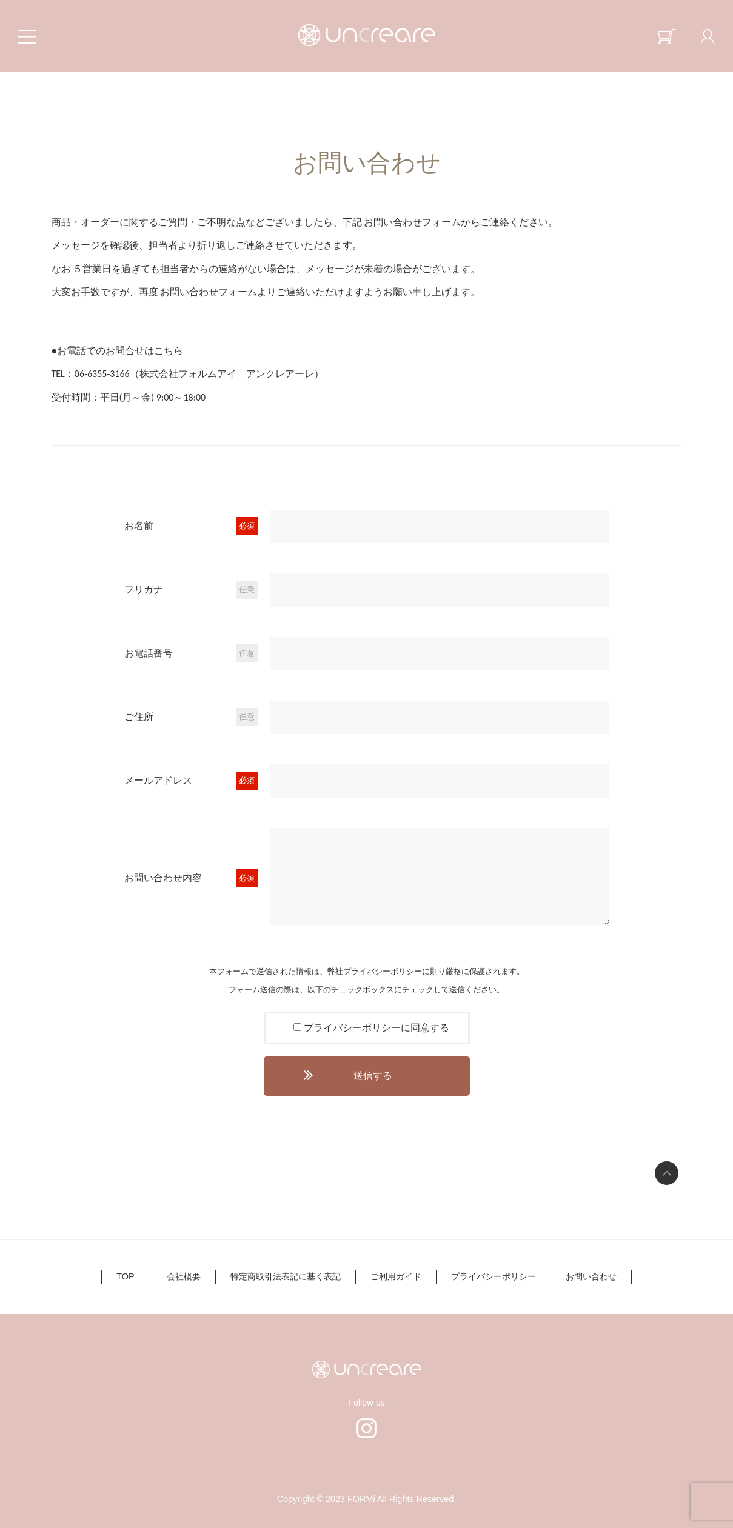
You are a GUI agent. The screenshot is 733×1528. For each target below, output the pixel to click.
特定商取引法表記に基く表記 (285, 1276)
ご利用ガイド (395, 1276)
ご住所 (138, 716)
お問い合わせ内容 (163, 878)
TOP (125, 1276)
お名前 (138, 526)
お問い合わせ (591, 1276)
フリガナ (143, 589)
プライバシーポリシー (382, 971)
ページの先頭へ (666, 1173)
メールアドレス (158, 780)
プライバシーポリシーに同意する (376, 1027)
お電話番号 (148, 653)
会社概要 (184, 1276)
